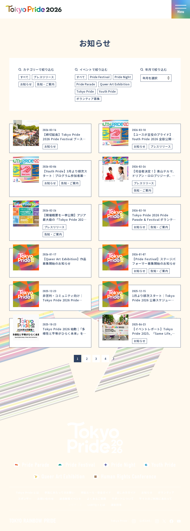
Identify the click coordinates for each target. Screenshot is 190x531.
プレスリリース (44, 77)
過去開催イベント (70, 498)
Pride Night (123, 77)
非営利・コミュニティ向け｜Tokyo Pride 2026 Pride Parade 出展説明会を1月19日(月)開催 (64, 302)
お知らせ (26, 84)
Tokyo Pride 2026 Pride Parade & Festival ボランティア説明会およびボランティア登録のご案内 (154, 222)
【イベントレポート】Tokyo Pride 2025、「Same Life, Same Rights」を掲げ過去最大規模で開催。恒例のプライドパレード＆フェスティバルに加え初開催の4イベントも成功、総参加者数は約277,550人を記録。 (154, 344)
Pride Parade (85, 84)
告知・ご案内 (46, 84)
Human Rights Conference (128, 476)
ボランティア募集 (88, 99)
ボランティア (166, 492)
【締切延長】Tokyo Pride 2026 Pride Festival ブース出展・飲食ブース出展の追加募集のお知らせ (64, 141)
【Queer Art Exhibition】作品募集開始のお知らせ (64, 261)
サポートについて (123, 498)
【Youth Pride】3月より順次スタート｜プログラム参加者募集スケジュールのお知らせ (65, 175)
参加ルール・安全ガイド (96, 492)
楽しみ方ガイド (126, 492)
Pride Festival (100, 77)
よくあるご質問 (96, 498)
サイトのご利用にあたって (155, 498)
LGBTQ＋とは (96, 505)
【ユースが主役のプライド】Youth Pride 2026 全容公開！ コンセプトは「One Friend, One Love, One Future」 (153, 141)
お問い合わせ (45, 498)
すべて (24, 77)
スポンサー (25, 498)
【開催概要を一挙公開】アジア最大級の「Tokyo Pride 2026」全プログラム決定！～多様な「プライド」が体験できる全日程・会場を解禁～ (65, 224)
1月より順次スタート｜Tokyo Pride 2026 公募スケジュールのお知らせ (153, 300)
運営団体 (116, 505)
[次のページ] (113, 358)
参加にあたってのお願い (60, 492)
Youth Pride (107, 91)
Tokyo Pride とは (27, 492)
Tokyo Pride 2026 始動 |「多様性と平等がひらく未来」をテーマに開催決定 (64, 333)
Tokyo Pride (85, 91)
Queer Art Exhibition (115, 84)
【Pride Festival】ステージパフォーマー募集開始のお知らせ (154, 261)
